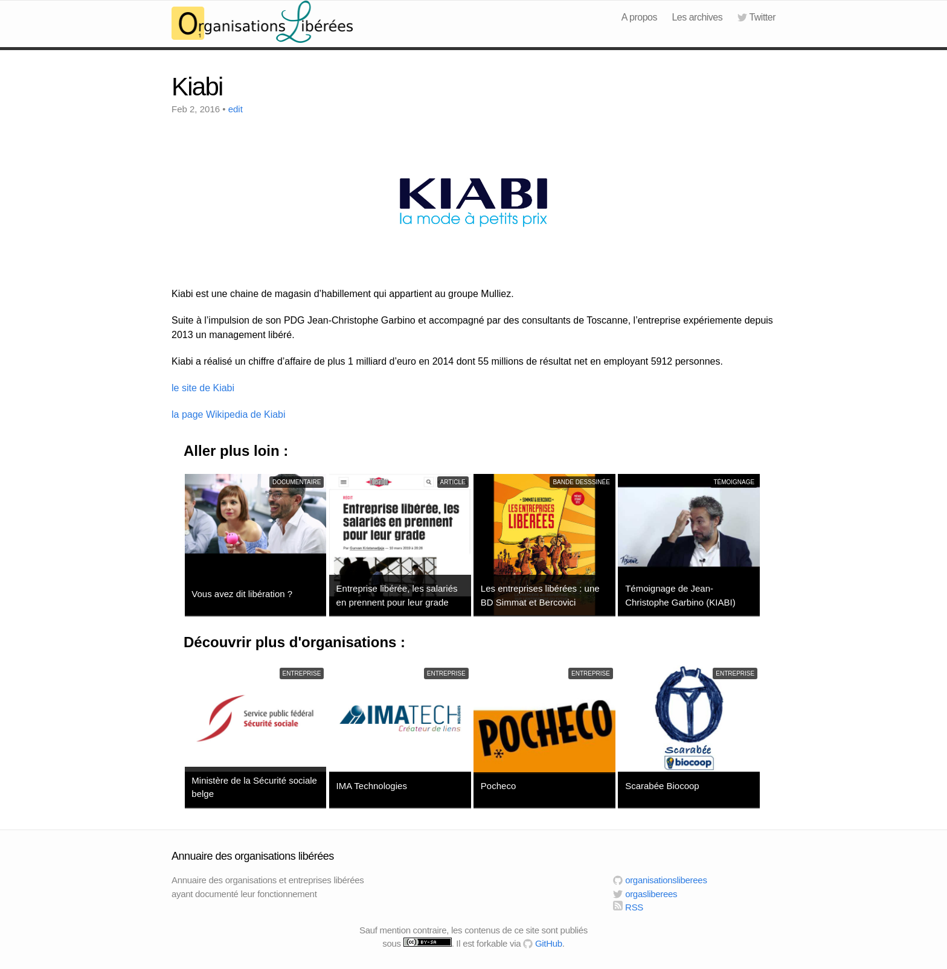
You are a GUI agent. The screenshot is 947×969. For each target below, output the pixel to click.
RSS (628, 907)
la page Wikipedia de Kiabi (229, 414)
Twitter (756, 17)
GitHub (542, 943)
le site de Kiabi (203, 388)
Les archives (697, 17)
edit (235, 109)
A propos (639, 17)
